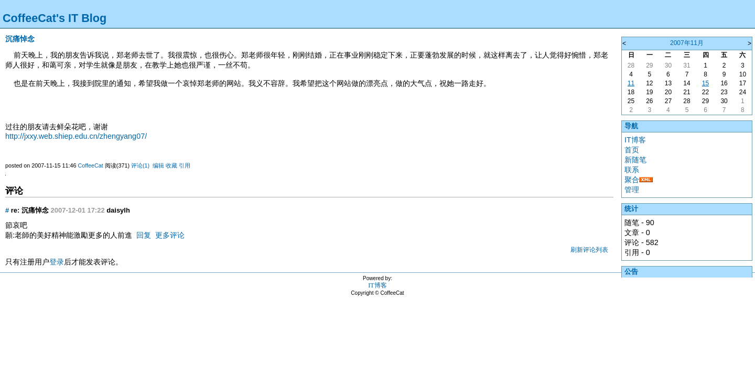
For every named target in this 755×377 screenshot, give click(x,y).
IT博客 (635, 140)
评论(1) (140, 165)
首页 (631, 150)
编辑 (158, 165)
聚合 (631, 179)
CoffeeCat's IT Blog (54, 18)
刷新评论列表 (589, 249)
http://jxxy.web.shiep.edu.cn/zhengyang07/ (76, 136)
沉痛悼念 (20, 39)
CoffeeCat (90, 165)
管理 (631, 189)
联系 (631, 169)
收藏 (171, 165)
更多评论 (170, 235)
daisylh (118, 210)
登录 (56, 262)
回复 (143, 235)
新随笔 (635, 160)
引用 (184, 165)
